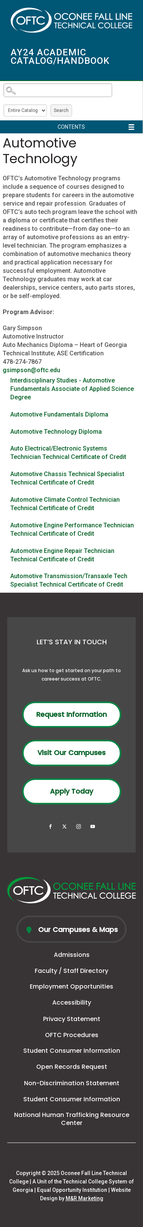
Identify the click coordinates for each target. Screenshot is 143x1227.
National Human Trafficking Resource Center (71, 1118)
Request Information (71, 714)
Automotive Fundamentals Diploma (59, 414)
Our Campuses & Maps (77, 929)
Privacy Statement (71, 1019)
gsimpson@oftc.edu (31, 370)
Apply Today (71, 791)
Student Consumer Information (71, 1050)
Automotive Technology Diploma (56, 431)
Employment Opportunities (71, 986)
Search (61, 110)
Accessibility (71, 1002)
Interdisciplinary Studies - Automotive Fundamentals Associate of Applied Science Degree (72, 389)
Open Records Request (71, 1066)
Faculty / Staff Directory (71, 970)
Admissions (72, 954)
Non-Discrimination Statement (71, 1083)
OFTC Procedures (71, 1035)
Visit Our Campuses (71, 752)
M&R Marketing (84, 1198)
